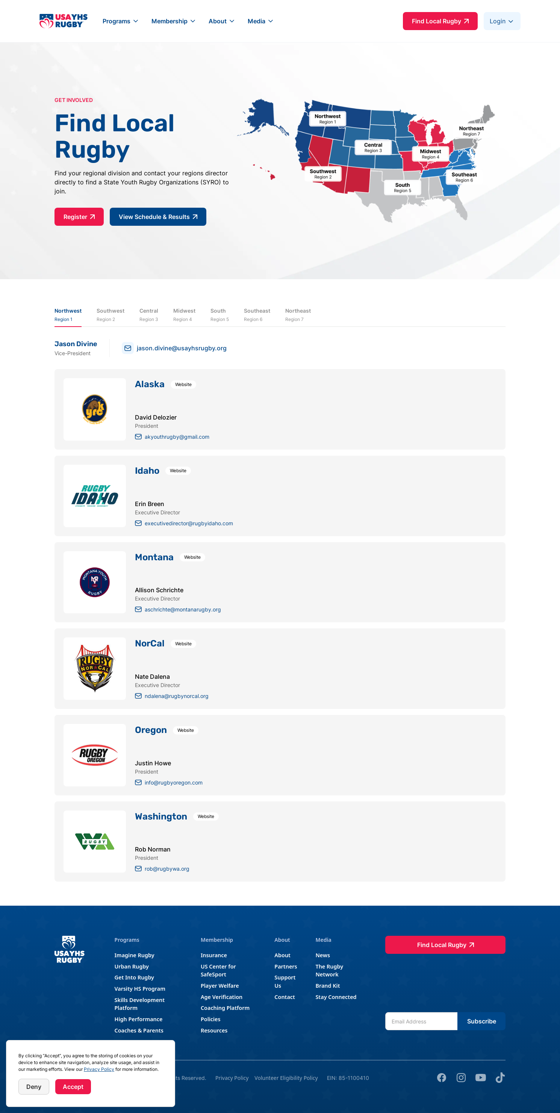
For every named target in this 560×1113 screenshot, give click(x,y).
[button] (121, 21)
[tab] (68, 315)
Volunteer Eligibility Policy (286, 1077)
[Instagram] (461, 1077)
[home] (63, 21)
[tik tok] (500, 1077)
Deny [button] (33, 1086)
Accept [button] (73, 1086)
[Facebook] (441, 1077)
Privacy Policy (99, 1069)
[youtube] (480, 1077)
